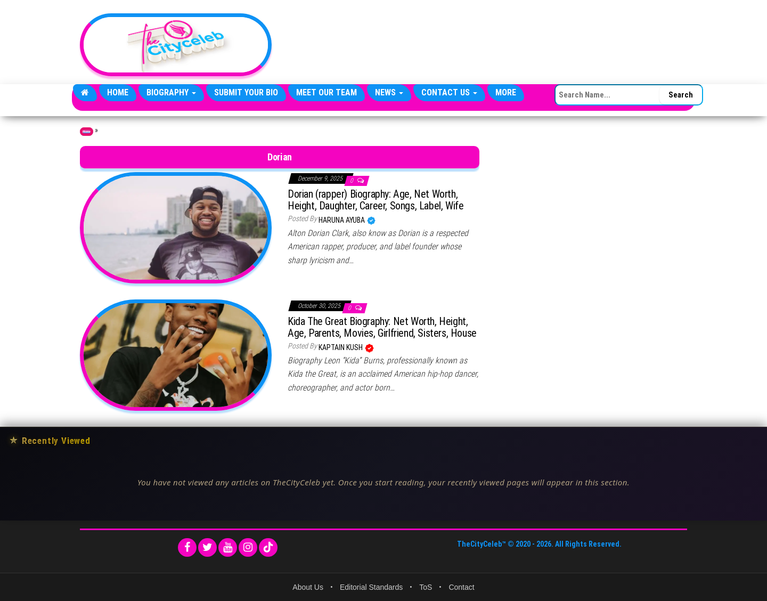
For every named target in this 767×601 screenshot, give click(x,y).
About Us (307, 587)
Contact (461, 587)
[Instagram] (248, 547)
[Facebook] (187, 547)
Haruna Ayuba (342, 220)
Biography (171, 92)
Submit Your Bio (246, 92)
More (505, 92)
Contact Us (449, 92)
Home (117, 92)
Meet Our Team (326, 92)
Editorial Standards (371, 587)
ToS (425, 587)
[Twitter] (207, 547)
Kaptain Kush (341, 347)
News (389, 92)
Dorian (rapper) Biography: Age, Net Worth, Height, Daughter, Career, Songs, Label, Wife (375, 200)
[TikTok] (268, 547)
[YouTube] (227, 547)
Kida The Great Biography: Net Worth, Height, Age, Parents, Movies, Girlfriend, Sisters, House (382, 327)
